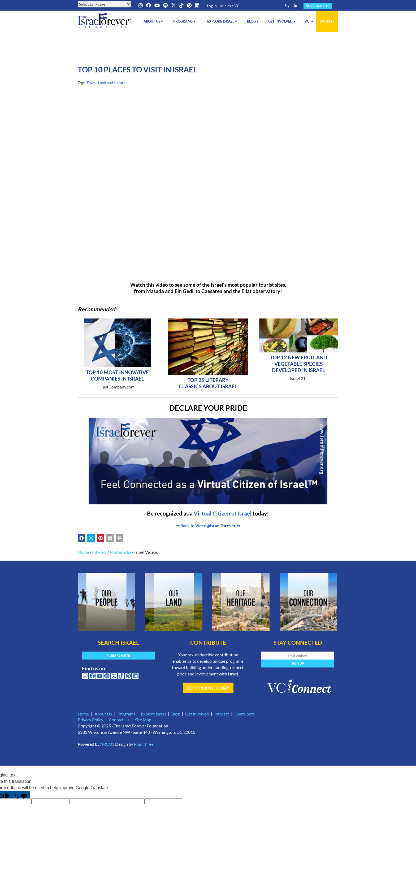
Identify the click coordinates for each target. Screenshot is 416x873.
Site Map (143, 719)
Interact (99, 552)
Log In (212, 5)
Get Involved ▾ (281, 21)
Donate (327, 21)
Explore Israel (153, 713)
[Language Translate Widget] (104, 4)
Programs (126, 713)
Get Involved (197, 713)
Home (83, 552)
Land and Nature (111, 82)
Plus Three (143, 744)
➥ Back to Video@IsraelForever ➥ (208, 525)
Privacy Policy (90, 719)
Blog (175, 713)
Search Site (317, 6)
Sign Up (291, 5)
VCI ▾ (309, 21)
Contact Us (119, 719)
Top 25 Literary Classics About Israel (208, 383)
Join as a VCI (230, 5)
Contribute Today (208, 687)
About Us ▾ (153, 21)
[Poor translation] (21, 794)
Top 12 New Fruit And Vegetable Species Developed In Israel (298, 363)
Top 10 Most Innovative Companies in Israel (117, 375)
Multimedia (120, 552)
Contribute (245, 713)
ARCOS (107, 744)
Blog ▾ (252, 21)
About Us (103, 713)
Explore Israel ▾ (222, 21)
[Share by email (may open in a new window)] (110, 538)
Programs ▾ (184, 21)
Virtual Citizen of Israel (223, 513)
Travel (91, 82)
